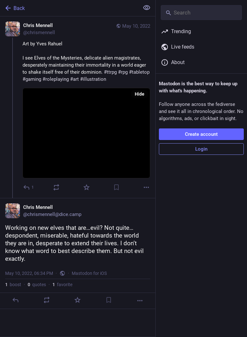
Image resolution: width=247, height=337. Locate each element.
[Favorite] (86, 187)
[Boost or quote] (56, 187)
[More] (146, 187)
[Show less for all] (146, 7)
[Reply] (29, 187)
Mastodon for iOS (89, 273)
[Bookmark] (116, 187)
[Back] (69, 8)
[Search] (201, 12)
